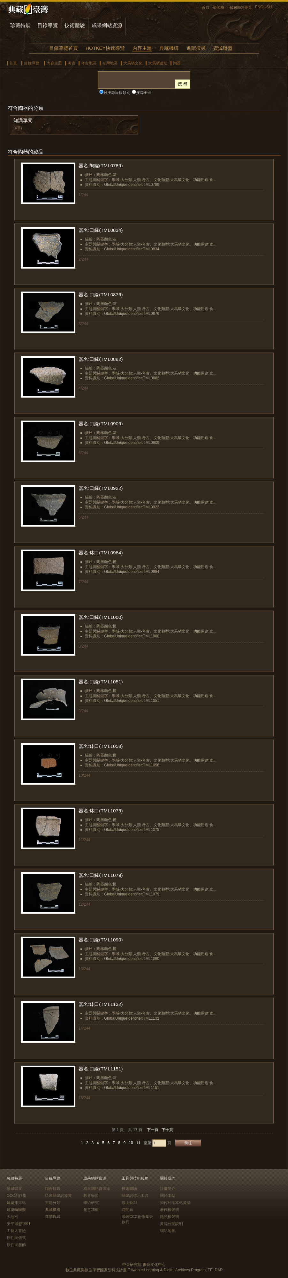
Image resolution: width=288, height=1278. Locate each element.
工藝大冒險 (16, 1231)
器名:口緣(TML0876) (101, 294)
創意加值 (91, 1209)
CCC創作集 (17, 1195)
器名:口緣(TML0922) (101, 488)
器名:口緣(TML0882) (101, 359)
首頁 (205, 7)
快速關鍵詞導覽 (58, 1195)
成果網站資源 (107, 25)
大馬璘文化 (132, 63)
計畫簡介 (167, 1188)
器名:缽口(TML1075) (101, 810)
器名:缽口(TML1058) (101, 746)
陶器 (177, 63)
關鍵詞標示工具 (135, 1195)
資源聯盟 (222, 48)
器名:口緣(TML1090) (101, 939)
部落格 (218, 7)
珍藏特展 (20, 25)
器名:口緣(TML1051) (101, 681)
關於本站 (167, 1195)
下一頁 (152, 1130)
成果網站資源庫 (96, 1188)
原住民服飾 (16, 1245)
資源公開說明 (171, 1223)
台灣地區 (109, 63)
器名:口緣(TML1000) (101, 617)
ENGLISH (263, 7)
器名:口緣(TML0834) (101, 230)
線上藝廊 (129, 1202)
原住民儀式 (16, 1238)
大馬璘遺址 (157, 63)
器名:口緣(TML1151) (101, 1068)
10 (131, 1143)
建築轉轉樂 (16, 1209)
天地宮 (12, 1216)
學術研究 (91, 1202)
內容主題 (142, 48)
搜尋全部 (143, 92)
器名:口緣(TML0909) (101, 423)
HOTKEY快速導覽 (105, 48)
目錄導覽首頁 (63, 48)
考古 (71, 63)
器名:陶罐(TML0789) (101, 165)
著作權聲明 (169, 1209)
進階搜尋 (196, 48)
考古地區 (88, 63)
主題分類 (52, 1202)
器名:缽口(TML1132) (101, 1004)
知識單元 (23, 120)
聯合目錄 (52, 1188)
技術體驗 (74, 25)
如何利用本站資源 (175, 1202)
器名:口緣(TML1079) (101, 875)
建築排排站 (16, 1202)
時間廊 (127, 1209)
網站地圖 (167, 1231)
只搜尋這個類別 (116, 92)
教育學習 (91, 1195)
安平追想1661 (19, 1223)
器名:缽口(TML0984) (101, 552)
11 (138, 1143)
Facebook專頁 (239, 7)
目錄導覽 (47, 25)
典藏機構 (168, 48)
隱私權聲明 (169, 1216)
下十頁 (167, 1130)
